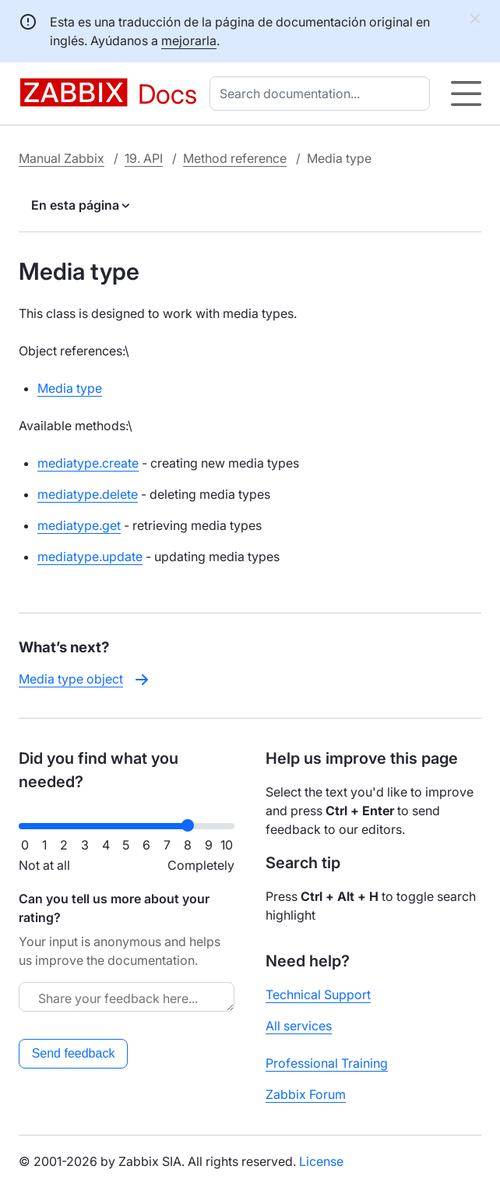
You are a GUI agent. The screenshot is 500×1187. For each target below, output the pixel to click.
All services (299, 1025)
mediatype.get (79, 525)
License (321, 1161)
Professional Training (327, 1063)
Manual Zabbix (61, 158)
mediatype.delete (87, 494)
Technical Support (318, 994)
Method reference (235, 158)
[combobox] (323, 93)
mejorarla (189, 40)
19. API (144, 158)
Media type (69, 388)
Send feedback (73, 1053)
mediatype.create (88, 463)
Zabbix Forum (306, 1094)
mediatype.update (90, 556)
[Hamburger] (466, 93)
